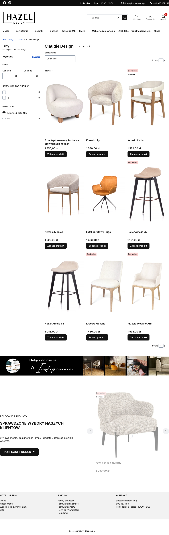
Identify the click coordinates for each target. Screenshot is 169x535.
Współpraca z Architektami (13, 506)
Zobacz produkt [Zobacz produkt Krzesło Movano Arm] (138, 337)
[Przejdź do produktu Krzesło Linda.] (147, 102)
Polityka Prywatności (68, 510)
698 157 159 (122, 503)
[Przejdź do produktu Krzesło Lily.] (105, 102)
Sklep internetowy (81, 531)
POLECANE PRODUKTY (19, 452)
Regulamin (63, 513)
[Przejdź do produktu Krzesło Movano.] (105, 286)
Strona (155, 60)
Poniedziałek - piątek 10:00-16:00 (133, 506)
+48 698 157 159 (161, 3)
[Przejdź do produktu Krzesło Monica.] (64, 194)
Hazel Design (8, 39)
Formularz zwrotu (66, 506)
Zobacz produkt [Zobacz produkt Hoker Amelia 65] (55, 337)
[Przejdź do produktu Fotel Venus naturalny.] (128, 425)
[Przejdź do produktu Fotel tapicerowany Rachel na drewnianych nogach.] (64, 102)
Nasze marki (6, 503)
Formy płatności (66, 500)
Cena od (6, 70)
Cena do (28, 70)
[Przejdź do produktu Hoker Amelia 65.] (64, 286)
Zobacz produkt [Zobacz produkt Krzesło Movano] (97, 337)
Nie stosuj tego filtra (17, 112)
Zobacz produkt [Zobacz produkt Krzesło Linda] (138, 154)
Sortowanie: (51, 52)
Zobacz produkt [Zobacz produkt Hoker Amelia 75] (138, 245)
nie (8, 118)
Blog (2, 510)
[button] (124, 17)
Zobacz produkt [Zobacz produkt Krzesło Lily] (97, 154)
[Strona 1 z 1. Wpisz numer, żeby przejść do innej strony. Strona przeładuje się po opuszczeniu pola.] (161, 60)
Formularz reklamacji (68, 503)
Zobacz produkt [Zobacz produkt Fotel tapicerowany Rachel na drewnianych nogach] (55, 154)
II (8, 98)
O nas (3, 500)
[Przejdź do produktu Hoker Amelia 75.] (147, 194)
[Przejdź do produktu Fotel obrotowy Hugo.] (105, 194)
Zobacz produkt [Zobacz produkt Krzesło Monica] (55, 245)
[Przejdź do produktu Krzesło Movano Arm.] (147, 286)
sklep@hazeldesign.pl (134, 3)
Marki (20, 39)
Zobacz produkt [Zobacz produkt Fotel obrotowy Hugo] (97, 245)
